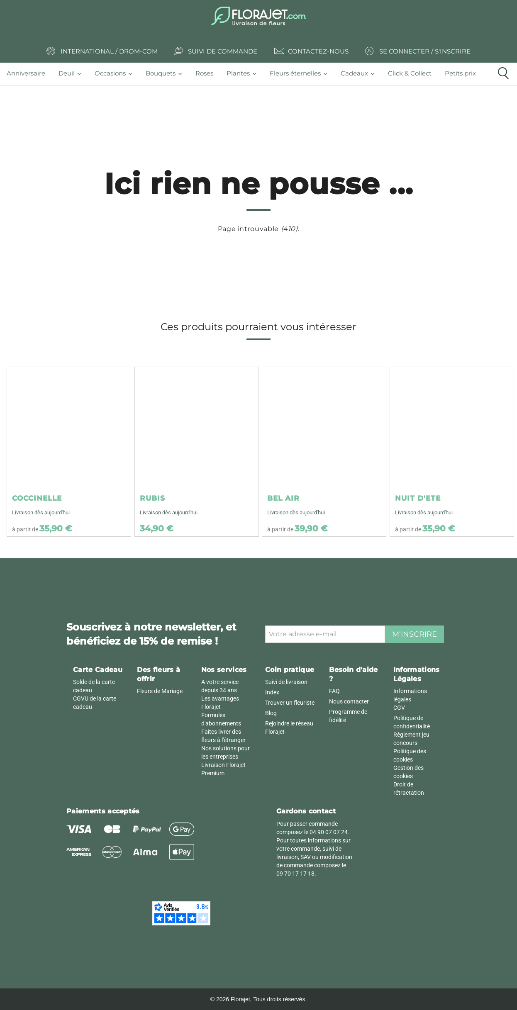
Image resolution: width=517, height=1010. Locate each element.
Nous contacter (349, 701)
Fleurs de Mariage (160, 691)
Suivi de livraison (286, 682)
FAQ (334, 691)
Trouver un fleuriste (290, 702)
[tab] (29, 73)
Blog (271, 713)
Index (272, 692)
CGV (399, 707)
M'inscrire (414, 634)
